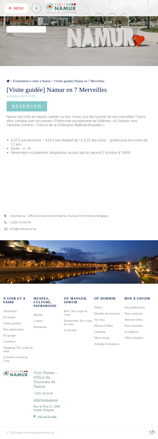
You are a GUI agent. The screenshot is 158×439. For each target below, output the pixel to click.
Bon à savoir (137, 298)
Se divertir (70, 330)
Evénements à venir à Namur (32, 81)
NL (139, 18)
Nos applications (13, 329)
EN (152, 18)
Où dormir (105, 298)
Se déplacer (131, 331)
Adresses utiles (133, 319)
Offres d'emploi (133, 338)
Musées (38, 314)
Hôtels (98, 307)
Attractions (10, 311)
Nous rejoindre (133, 325)
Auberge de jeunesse (106, 344)
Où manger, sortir (75, 300)
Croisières (9, 341)
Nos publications (134, 307)
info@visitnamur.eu (20, 229)
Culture (38, 321)
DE (146, 18)
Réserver (27, 106)
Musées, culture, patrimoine (45, 302)
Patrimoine (40, 327)
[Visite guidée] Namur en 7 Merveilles (79, 81)
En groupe (9, 335)
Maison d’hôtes (103, 325)
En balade (9, 317)
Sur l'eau (99, 319)
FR (133, 18)
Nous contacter (133, 313)
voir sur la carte (47, 416)
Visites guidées (12, 323)
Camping (99, 331)
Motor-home (102, 338)
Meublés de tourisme (107, 313)
